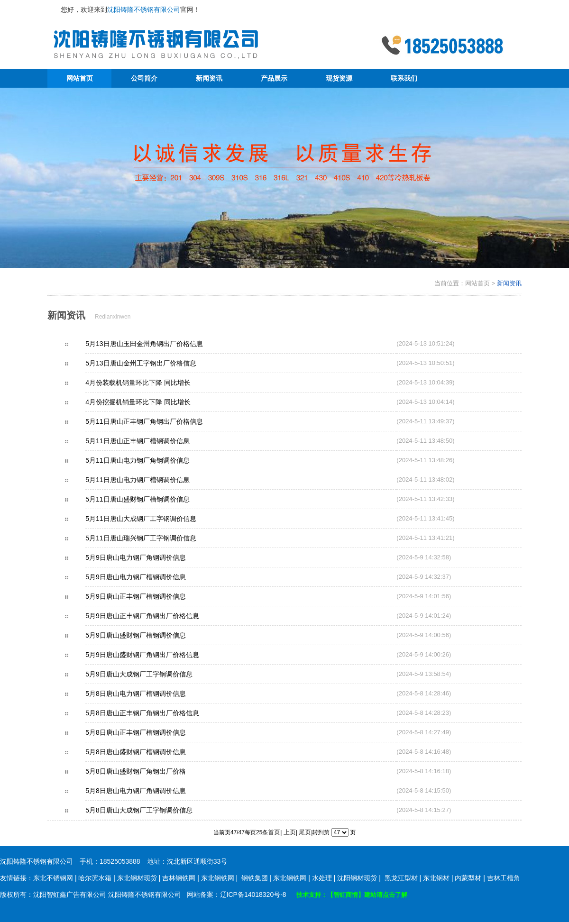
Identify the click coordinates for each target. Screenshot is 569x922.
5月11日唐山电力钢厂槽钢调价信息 (153, 480)
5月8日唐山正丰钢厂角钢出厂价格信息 (158, 713)
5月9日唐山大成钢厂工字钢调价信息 (155, 674)
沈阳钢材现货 (357, 878)
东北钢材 (436, 878)
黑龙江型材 (401, 878)
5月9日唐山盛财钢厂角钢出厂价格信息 (158, 654)
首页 (274, 832)
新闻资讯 (209, 78)
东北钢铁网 (217, 878)
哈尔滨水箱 (94, 878)
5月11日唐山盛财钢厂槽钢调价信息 (153, 499)
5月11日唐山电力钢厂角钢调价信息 (153, 460)
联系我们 (404, 78)
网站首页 (79, 78)
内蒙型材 (468, 878)
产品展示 (274, 78)
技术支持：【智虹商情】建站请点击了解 (351, 894)
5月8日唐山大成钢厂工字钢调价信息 (155, 810)
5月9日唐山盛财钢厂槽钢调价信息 (152, 635)
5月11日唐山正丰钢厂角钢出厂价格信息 (160, 421)
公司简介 (144, 78)
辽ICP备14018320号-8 (253, 894)
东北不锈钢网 (53, 878)
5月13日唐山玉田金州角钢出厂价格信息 (160, 343)
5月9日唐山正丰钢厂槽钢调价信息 (152, 596)
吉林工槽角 (503, 878)
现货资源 (339, 78)
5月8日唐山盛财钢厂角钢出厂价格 (152, 771)
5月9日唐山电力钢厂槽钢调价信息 (152, 577)
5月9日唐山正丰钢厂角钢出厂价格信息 (158, 616)
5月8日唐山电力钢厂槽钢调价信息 (152, 693)
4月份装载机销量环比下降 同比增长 (154, 382)
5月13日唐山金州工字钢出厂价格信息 (157, 363)
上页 (290, 832)
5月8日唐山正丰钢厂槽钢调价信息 (152, 732)
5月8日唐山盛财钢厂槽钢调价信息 (152, 752)
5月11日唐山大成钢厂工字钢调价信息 (157, 518)
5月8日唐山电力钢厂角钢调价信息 (152, 790)
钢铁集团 (254, 878)
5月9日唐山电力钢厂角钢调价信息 (152, 557)
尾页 (305, 832)
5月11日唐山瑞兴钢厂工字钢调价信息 (157, 538)
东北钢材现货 (137, 878)
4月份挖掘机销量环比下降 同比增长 (154, 402)
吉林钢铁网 (178, 878)
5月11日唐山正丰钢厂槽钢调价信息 (153, 441)
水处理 (322, 878)
